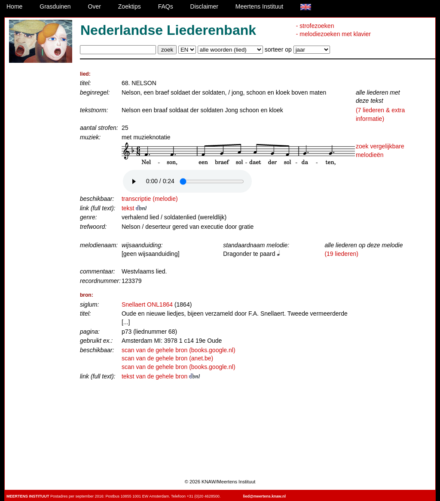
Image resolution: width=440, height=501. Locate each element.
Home (14, 6)
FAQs (165, 6)
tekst (134, 208)
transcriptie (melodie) (150, 198)
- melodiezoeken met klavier (333, 34)
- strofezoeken (315, 25)
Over (94, 6)
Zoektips (129, 6)
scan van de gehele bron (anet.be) (167, 358)
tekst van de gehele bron (161, 376)
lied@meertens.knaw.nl (264, 496)
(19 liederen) (341, 253)
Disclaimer (204, 6)
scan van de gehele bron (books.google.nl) (178, 350)
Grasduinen (55, 6)
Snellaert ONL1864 (147, 304)
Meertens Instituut (259, 6)
